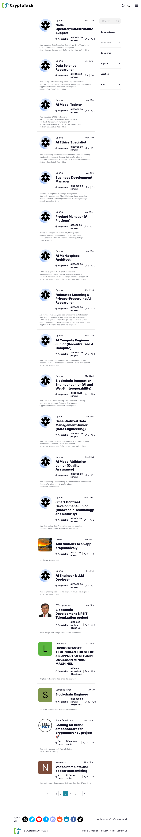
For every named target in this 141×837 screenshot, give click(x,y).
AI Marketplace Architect (67, 258)
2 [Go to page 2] (61, 793)
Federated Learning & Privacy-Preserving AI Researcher (73, 298)
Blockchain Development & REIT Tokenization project (71, 613)
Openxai (59, 20)
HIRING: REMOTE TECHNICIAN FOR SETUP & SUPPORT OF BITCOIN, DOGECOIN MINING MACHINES (74, 656)
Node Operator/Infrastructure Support (74, 29)
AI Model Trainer (68, 105)
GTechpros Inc (63, 605)
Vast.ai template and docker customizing (71, 769)
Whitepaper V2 (120, 819)
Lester (58, 539)
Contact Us (121, 830)
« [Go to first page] (47, 793)
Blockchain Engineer (71, 694)
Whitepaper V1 (104, 819)
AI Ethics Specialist (70, 142)
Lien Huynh (61, 643)
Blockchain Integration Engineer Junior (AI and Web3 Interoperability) (74, 384)
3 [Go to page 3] (65, 793)
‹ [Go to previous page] (51, 793)
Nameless (60, 762)
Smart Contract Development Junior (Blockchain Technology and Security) (74, 508)
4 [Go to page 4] (70, 793)
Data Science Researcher (65, 67)
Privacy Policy (108, 830)
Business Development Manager (73, 179)
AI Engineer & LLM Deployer (69, 577)
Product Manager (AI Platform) (71, 218)
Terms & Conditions (90, 830)
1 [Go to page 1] (56, 793)
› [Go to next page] (80, 793)
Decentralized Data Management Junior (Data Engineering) (71, 425)
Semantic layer (63, 689)
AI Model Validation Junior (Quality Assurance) (70, 465)
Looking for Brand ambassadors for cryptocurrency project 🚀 (73, 731)
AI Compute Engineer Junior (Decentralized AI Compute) (74, 344)
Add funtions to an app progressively (73, 546)
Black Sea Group (64, 720)
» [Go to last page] (84, 793)
